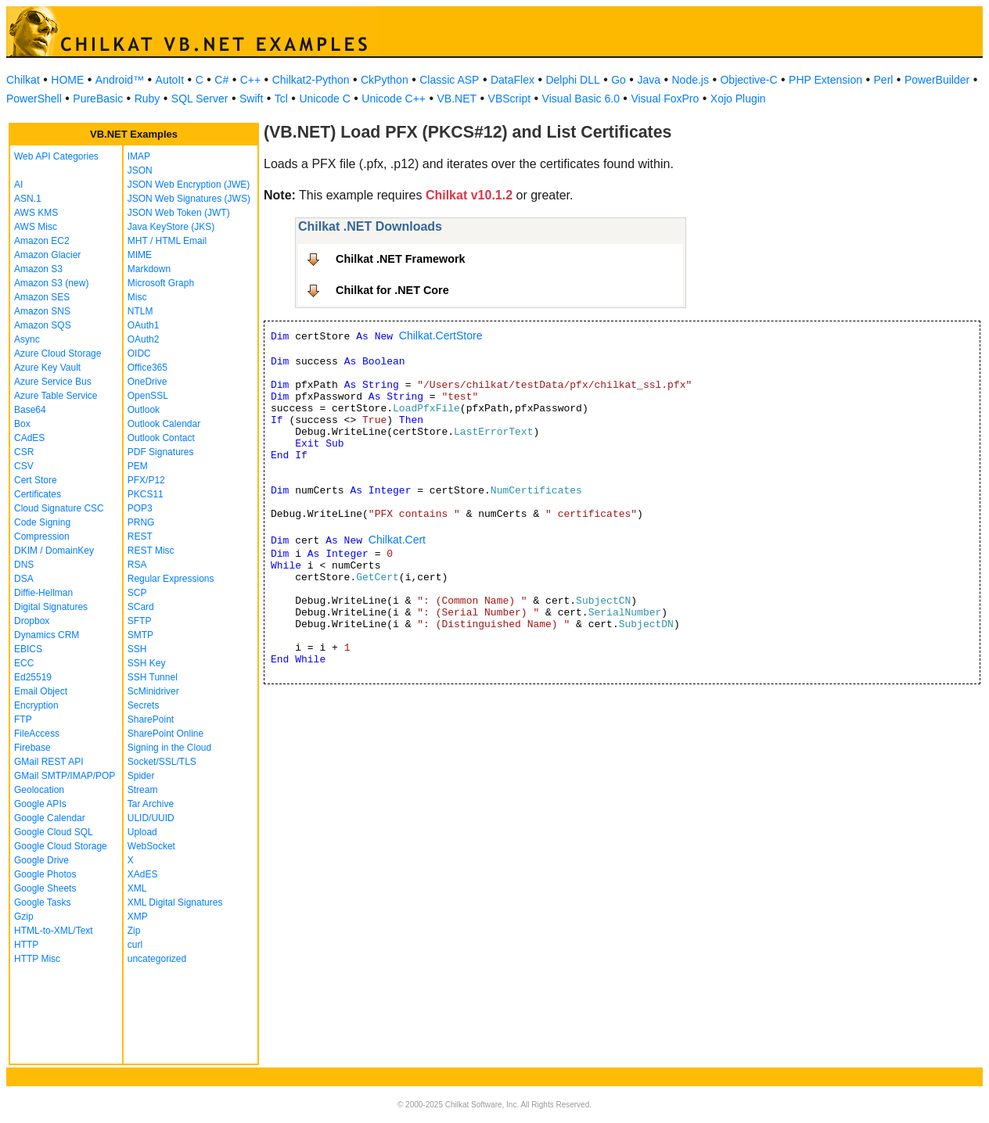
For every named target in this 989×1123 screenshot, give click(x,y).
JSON (140, 170)
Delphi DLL (572, 80)
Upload (142, 832)
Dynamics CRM (46, 635)
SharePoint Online (165, 733)
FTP (23, 719)
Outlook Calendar (164, 423)
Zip (134, 930)
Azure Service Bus (53, 381)
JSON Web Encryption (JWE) (189, 184)
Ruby (147, 98)
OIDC (139, 353)
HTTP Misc (37, 958)
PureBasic (98, 98)
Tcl (281, 98)
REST (140, 536)
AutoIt (170, 80)
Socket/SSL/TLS (162, 761)
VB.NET (457, 98)
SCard (141, 606)
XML (137, 888)
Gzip (24, 916)
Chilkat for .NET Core (392, 290)
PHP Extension (825, 80)
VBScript (509, 98)
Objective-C (748, 80)
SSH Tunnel (153, 677)
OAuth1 (144, 325)
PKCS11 (146, 494)
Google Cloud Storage (60, 846)
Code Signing (42, 522)
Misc (137, 297)
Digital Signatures (51, 606)
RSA (137, 564)
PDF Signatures (161, 452)
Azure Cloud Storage (57, 353)
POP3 (140, 508)
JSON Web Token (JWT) (179, 212)
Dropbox (31, 620)
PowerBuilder (936, 80)
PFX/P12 (146, 480)
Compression (42, 536)
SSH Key (147, 663)
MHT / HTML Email (167, 240)
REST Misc (151, 550)
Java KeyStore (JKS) (171, 226)
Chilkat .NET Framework (401, 259)
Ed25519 (33, 677)
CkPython (384, 80)
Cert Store (35, 480)
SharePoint (151, 719)
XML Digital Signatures (175, 902)
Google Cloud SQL (53, 832)
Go (618, 80)
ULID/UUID (151, 818)
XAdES (143, 874)
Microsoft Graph (161, 283)
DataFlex (512, 80)
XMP (138, 916)
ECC (24, 663)
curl (135, 944)
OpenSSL (148, 395)
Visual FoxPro (665, 98)
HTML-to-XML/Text (53, 930)
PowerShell (34, 98)
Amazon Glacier (47, 254)
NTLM (140, 311)
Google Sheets (45, 888)
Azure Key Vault (47, 367)
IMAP (139, 156)
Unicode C (324, 98)
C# (221, 80)
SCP (137, 592)
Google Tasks (42, 902)
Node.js (690, 80)
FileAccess (36, 733)
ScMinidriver (153, 691)
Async (27, 339)
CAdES (29, 437)
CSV (24, 466)
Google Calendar (49, 818)
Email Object (40, 691)
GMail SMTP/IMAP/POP (64, 775)
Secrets (144, 705)
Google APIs (40, 803)
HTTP (26, 944)
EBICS (28, 649)
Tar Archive (151, 803)
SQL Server (199, 98)
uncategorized (157, 958)
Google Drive (41, 860)
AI (18, 184)
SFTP (140, 620)
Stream (143, 789)
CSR (24, 452)
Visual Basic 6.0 (581, 98)
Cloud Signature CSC (59, 508)
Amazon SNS (42, 311)
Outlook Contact (161, 437)
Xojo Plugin (738, 98)
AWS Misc (35, 226)
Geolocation (39, 789)
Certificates (37, 494)
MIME (140, 254)
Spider (141, 775)
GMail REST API (48, 761)
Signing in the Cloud (169, 747)
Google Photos (45, 874)
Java (648, 80)
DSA (24, 578)
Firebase (32, 747)
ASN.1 (27, 198)
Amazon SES (42, 297)
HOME (67, 80)
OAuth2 (144, 339)
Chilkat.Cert (397, 539)
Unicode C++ (393, 98)
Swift (251, 98)
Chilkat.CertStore (441, 335)
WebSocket (151, 846)
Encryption (36, 705)
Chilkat (23, 80)
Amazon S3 (38, 269)
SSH (137, 649)
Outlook (144, 409)
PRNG (141, 522)
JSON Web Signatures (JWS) (189, 198)
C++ (250, 80)
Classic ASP (449, 80)
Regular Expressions (171, 578)
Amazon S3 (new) (51, 283)
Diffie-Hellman (43, 592)
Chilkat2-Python (311, 80)
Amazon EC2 (42, 240)
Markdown (149, 269)
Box (22, 423)
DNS (24, 564)
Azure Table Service (56, 395)
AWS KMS (36, 212)
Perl (884, 80)
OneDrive (147, 381)
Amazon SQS (42, 325)
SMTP (140, 635)
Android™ (119, 80)
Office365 (147, 367)
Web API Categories (56, 156)
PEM (138, 466)
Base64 (30, 409)
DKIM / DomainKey (54, 550)
